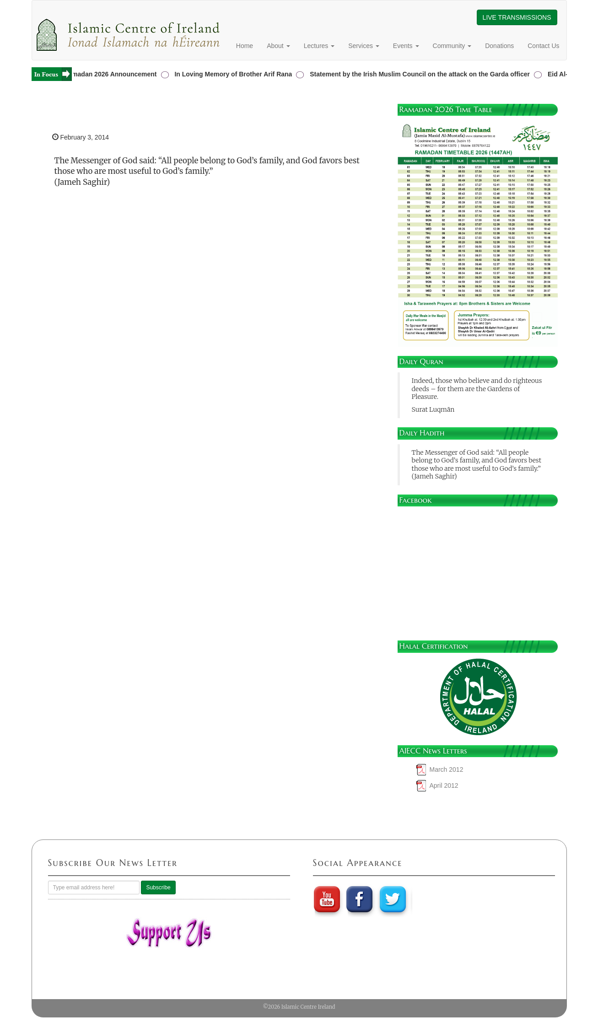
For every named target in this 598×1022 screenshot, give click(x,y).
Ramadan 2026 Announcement (111, 74)
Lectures (319, 45)
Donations (499, 45)
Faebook (360, 899)
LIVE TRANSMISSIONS (517, 17)
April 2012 (444, 785)
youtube (326, 899)
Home (244, 45)
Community (452, 45)
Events (406, 45)
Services (363, 45)
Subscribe (158, 887)
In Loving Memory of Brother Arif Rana (234, 74)
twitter (394, 899)
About (278, 45)
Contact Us (543, 45)
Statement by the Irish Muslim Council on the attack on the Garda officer (421, 74)
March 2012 (446, 769)
